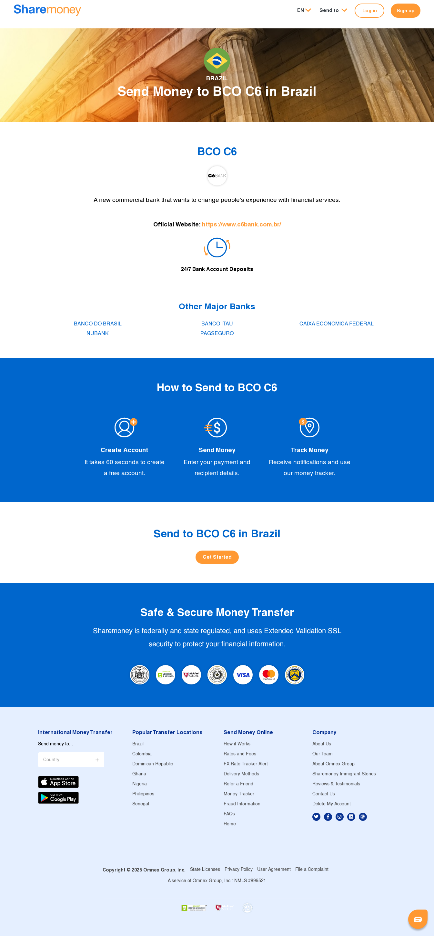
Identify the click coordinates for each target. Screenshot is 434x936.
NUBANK (97, 333)
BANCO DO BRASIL (98, 324)
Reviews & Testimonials (336, 784)
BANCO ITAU (217, 324)
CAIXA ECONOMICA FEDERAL (336, 324)
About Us (321, 744)
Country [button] (51, 760)
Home (230, 824)
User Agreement (274, 870)
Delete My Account (331, 804)
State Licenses (205, 870)
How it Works (237, 744)
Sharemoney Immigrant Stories (344, 774)
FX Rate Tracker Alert (246, 764)
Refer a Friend (238, 784)
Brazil (138, 744)
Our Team (322, 754)
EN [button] (300, 10)
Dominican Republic (152, 764)
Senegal (140, 804)
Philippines (143, 794)
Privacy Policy (239, 870)
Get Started (217, 557)
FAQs (229, 814)
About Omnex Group (333, 764)
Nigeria (139, 784)
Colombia (142, 754)
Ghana (139, 774)
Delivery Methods (241, 774)
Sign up (406, 10)
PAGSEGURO (217, 333)
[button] (333, 10)
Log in (369, 10)
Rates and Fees (240, 754)
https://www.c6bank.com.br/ (241, 224)
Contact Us (323, 794)
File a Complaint (311, 870)
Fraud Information (242, 804)
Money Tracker (239, 794)
